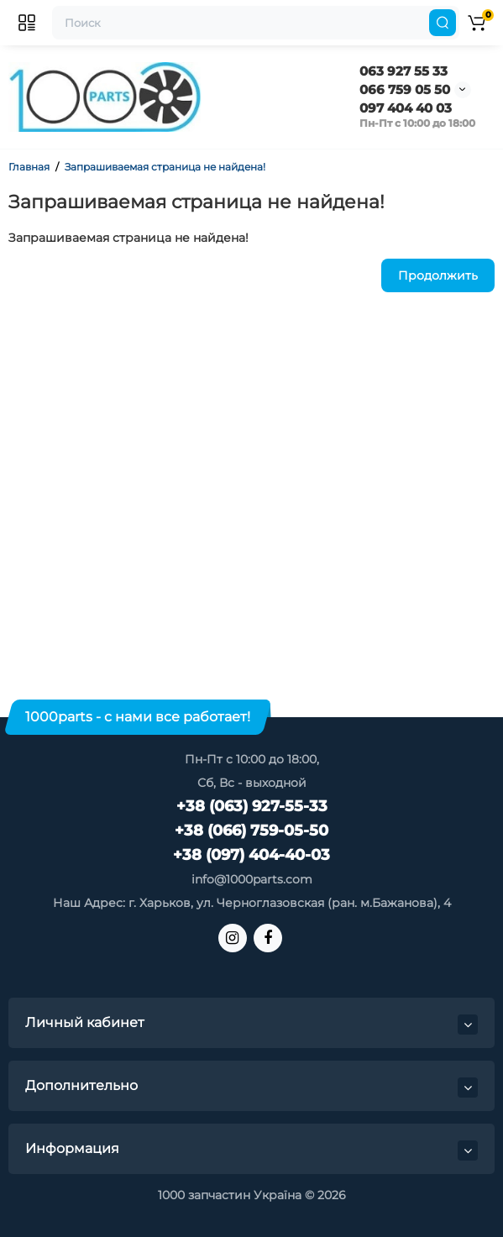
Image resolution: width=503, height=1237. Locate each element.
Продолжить (438, 275)
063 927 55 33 (403, 71)
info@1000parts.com (251, 879)
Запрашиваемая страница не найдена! (165, 166)
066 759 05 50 (404, 89)
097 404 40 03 (405, 108)
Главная (29, 166)
